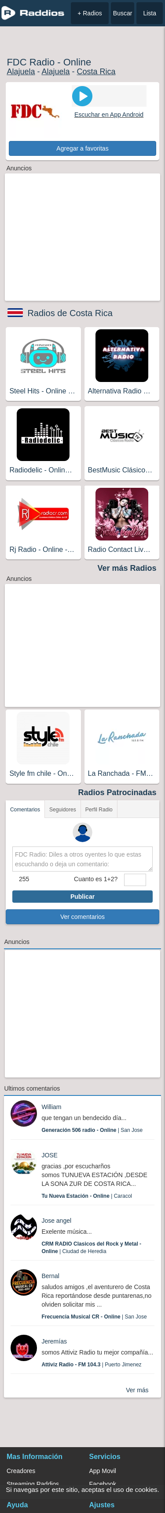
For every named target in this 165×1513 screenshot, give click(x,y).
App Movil (102, 1470)
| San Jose (92, 1130)
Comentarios (25, 810)
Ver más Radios (127, 568)
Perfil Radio (99, 810)
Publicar (82, 896)
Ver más (137, 1390)
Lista (149, 13)
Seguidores (62, 810)
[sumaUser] (135, 880)
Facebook (102, 1484)
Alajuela (21, 71)
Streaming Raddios (33, 1484)
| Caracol (86, 1196)
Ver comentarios (82, 916)
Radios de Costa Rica (69, 313)
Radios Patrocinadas (117, 792)
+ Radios (89, 13)
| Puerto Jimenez (91, 1365)
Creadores (21, 1470)
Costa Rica (96, 71)
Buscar (122, 13)
